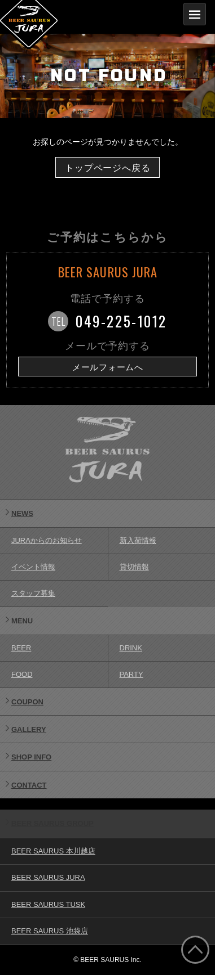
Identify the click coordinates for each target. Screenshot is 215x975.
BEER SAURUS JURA (48, 877)
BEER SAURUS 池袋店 (49, 931)
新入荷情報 (138, 540)
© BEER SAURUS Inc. (107, 960)
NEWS (22, 513)
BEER (21, 648)
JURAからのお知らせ (46, 540)
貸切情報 (134, 567)
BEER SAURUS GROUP (52, 823)
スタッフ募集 (33, 593)
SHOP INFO (31, 757)
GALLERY (28, 729)
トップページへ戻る (107, 168)
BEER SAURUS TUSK (48, 904)
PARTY (131, 674)
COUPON (27, 702)
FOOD (22, 674)
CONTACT (29, 785)
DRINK (131, 648)
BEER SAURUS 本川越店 (53, 851)
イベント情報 (33, 567)
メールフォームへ (107, 367)
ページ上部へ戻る (195, 950)
